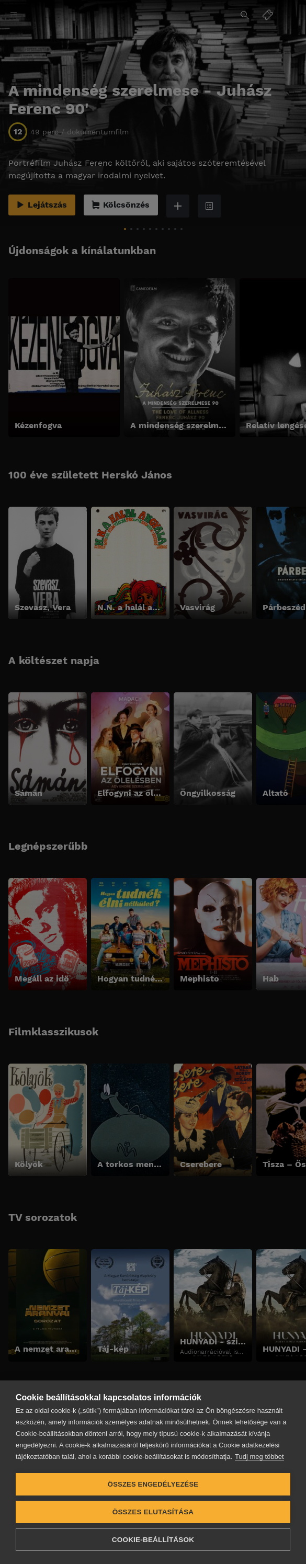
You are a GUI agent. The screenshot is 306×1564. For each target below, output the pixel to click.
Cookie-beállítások (153, 1540)
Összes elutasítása (153, 1512)
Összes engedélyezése (153, 1484)
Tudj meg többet (259, 1456)
